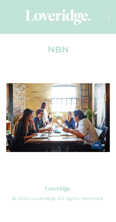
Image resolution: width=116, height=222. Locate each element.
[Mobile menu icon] (109, 17)
